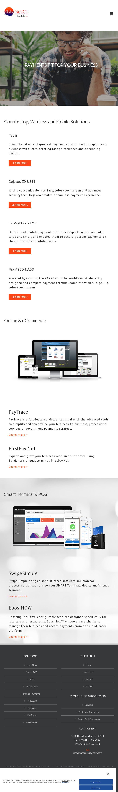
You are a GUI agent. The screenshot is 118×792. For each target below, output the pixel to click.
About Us (88, 672)
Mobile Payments (31, 693)
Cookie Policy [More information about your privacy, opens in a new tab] (65, 782)
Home (89, 665)
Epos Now (32, 665)
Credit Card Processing (89, 719)
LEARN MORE (20, 163)
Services (89, 704)
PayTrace (31, 715)
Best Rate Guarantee (89, 711)
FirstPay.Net (32, 722)
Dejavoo (32, 708)
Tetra (31, 679)
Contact (89, 679)
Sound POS (31, 672)
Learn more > (18, 435)
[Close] (108, 773)
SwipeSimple (32, 686)
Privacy (89, 686)
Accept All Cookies (96, 782)
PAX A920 (32, 700)
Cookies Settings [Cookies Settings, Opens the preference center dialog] (96, 788)
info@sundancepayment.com (87, 751)
